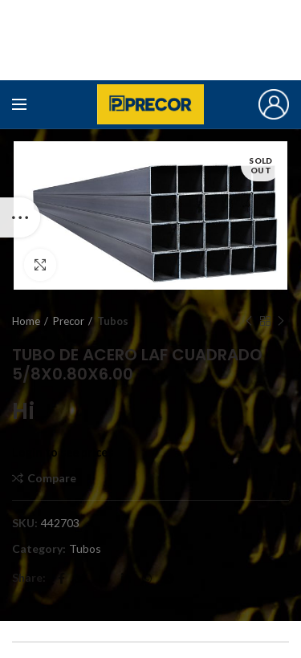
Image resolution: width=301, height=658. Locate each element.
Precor (68, 321)
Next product (281, 321)
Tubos (112, 321)
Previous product (249, 321)
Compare (51, 478)
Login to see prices (62, 452)
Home (26, 321)
